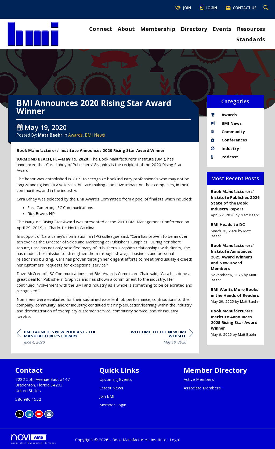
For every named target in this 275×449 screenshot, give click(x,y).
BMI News (95, 135)
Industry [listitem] (225, 148)
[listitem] (235, 203)
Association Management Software (33, 439)
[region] (153, 337)
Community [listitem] (228, 131)
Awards (75, 135)
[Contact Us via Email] (48, 414)
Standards (250, 39)
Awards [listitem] (224, 114)
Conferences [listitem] (229, 140)
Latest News (111, 387)
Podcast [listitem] (224, 156)
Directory (194, 28)
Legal (175, 439)
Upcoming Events (115, 379)
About (126, 28)
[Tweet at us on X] (19, 414)
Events (222, 28)
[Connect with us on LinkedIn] (29, 414)
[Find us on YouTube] (39, 414)
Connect (100, 28)
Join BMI (106, 396)
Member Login (112, 404)
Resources (251, 28)
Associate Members (202, 387)
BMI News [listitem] (226, 123)
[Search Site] (266, 8)
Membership (157, 28)
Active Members (199, 379)
